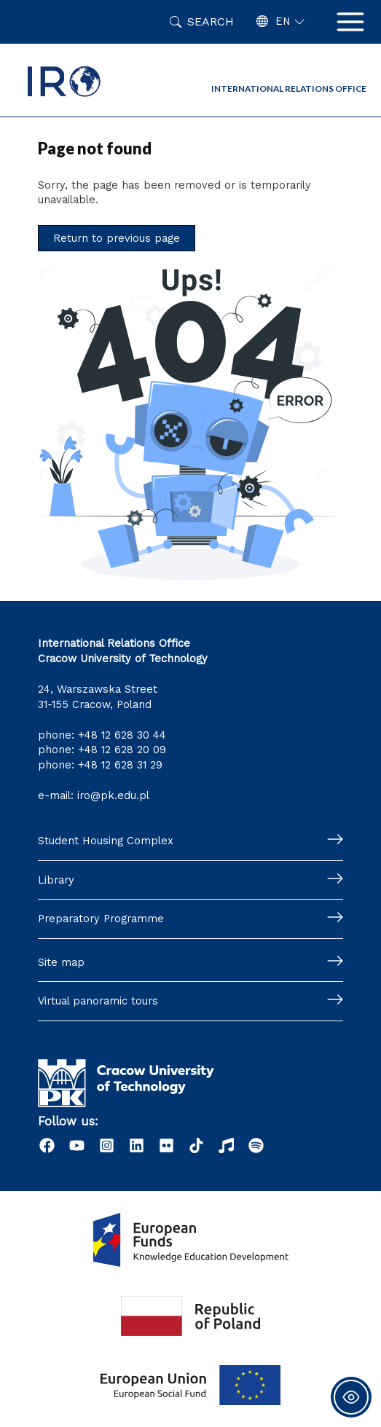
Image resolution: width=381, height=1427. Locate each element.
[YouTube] (77, 1145)
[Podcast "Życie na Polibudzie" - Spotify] (256, 1145)
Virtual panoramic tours (98, 1000)
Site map (61, 962)
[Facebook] (47, 1145)
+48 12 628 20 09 (122, 749)
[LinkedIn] (136, 1145)
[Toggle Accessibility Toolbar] (351, 1397)
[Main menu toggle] (350, 22)
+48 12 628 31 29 (120, 764)
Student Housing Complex (105, 840)
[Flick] (166, 1145)
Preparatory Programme (101, 918)
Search (210, 21)
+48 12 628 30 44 (122, 735)
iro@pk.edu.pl (113, 795)
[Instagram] (107, 1145)
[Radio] (226, 1145)
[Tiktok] (196, 1145)
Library (56, 880)
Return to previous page (116, 238)
